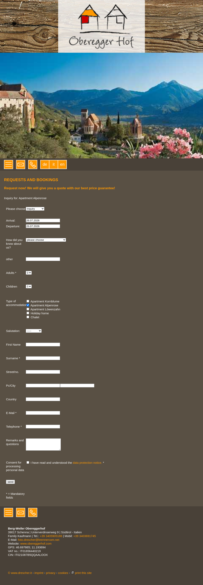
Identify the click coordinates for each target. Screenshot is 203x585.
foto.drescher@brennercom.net (38, 542)
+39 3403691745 (84, 538)
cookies (63, 575)
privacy (51, 575)
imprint (38, 575)
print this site (81, 575)
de (45, 164)
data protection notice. (87, 465)
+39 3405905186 (51, 538)
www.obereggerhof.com (36, 546)
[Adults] (29, 273)
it (54, 164)
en (62, 164)
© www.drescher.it (20, 575)
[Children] (29, 286)
